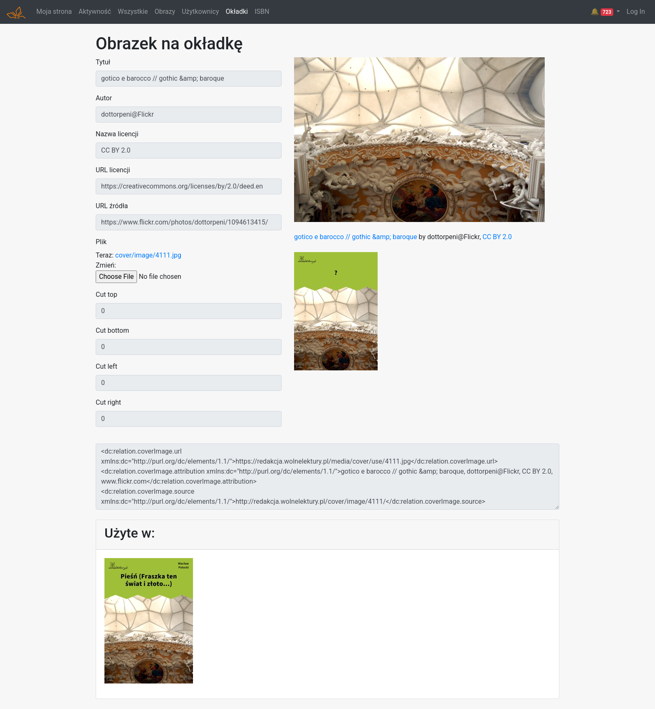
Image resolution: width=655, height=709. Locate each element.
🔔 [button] (603, 12)
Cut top (106, 294)
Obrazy (165, 11)
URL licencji (113, 170)
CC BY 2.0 (497, 237)
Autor (104, 98)
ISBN (261, 11)
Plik (101, 242)
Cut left (106, 366)
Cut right (108, 402)
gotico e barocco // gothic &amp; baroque (355, 237)
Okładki (237, 11)
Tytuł (103, 62)
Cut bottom (112, 330)
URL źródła (112, 206)
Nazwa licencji (117, 134)
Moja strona (54, 11)
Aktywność (95, 11)
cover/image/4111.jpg (148, 255)
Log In (636, 11)
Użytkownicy (200, 11)
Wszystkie (133, 11)
